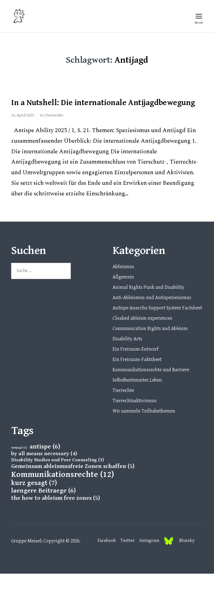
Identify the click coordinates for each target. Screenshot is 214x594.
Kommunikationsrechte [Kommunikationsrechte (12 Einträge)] (62, 495)
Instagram (147, 561)
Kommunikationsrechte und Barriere (151, 390)
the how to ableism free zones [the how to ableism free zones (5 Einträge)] (55, 518)
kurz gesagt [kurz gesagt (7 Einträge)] (34, 503)
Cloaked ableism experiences (142, 338)
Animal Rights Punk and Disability (148, 308)
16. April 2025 (22, 135)
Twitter (124, 561)
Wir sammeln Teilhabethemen (144, 431)
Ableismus (123, 287)
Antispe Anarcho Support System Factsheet (157, 328)
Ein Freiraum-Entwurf (136, 369)
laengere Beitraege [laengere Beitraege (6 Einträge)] (43, 511)
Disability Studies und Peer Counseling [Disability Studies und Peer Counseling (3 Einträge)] (57, 480)
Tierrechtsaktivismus (135, 421)
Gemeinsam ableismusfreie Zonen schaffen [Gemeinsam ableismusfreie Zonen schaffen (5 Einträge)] (73, 486)
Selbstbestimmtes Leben (137, 400)
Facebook (102, 561)
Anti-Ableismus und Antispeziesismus (152, 318)
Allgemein (123, 297)
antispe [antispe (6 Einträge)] (45, 467)
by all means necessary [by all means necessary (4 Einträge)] (44, 474)
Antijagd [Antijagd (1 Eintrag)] (19, 468)
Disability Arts (127, 359)
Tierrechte (54, 135)
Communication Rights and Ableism (150, 349)
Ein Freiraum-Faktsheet (137, 380)
